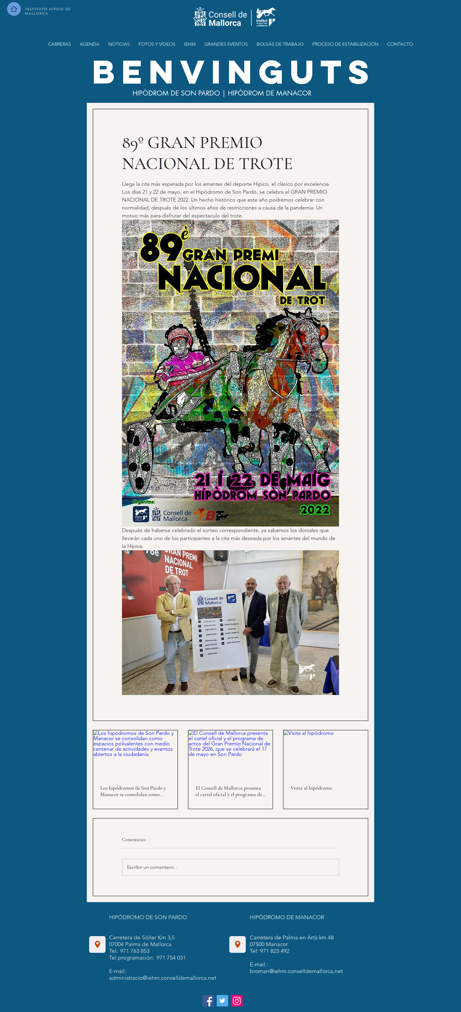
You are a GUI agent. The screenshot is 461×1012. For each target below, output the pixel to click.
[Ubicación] (97, 944)
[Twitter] (222, 1000)
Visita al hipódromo (311, 788)
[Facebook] (208, 1000)
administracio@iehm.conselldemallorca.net (162, 977)
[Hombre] (14, 9)
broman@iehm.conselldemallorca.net (296, 971)
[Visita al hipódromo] (326, 754)
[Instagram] (237, 1000)
